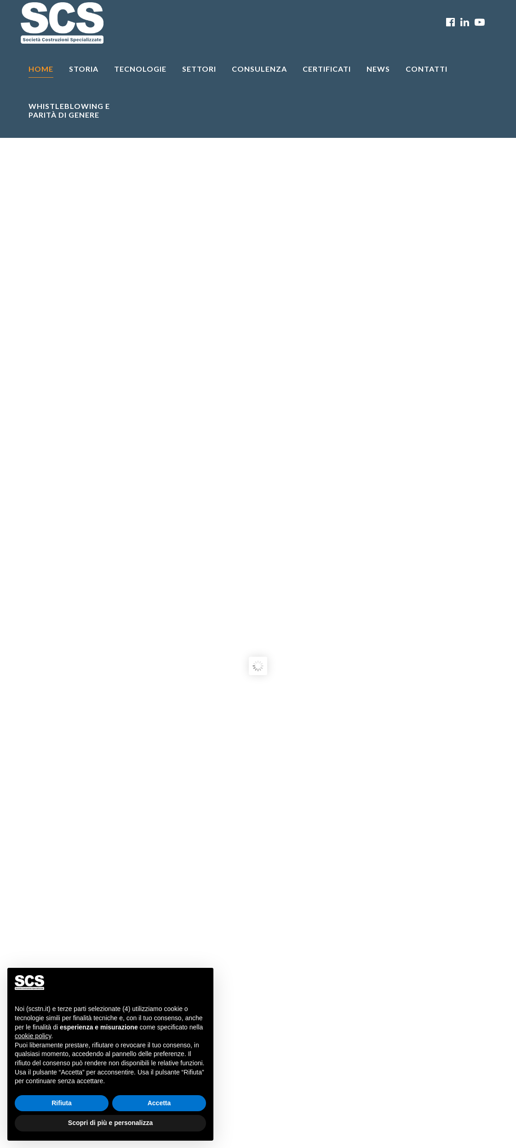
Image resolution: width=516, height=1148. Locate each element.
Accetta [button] (159, 1103)
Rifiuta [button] (62, 1103)
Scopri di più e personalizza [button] (110, 1122)
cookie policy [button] (33, 1036)
